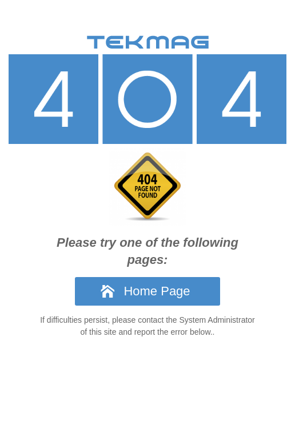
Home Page (156, 291)
